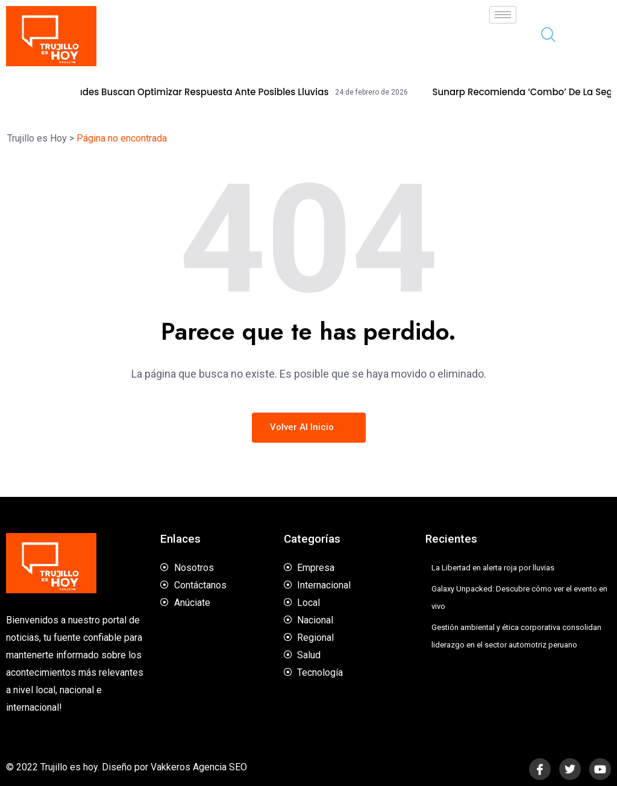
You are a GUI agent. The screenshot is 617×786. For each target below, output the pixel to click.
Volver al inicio (309, 427)
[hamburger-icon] (502, 14)
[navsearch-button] (543, 36)
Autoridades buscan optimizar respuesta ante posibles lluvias (200, 92)
